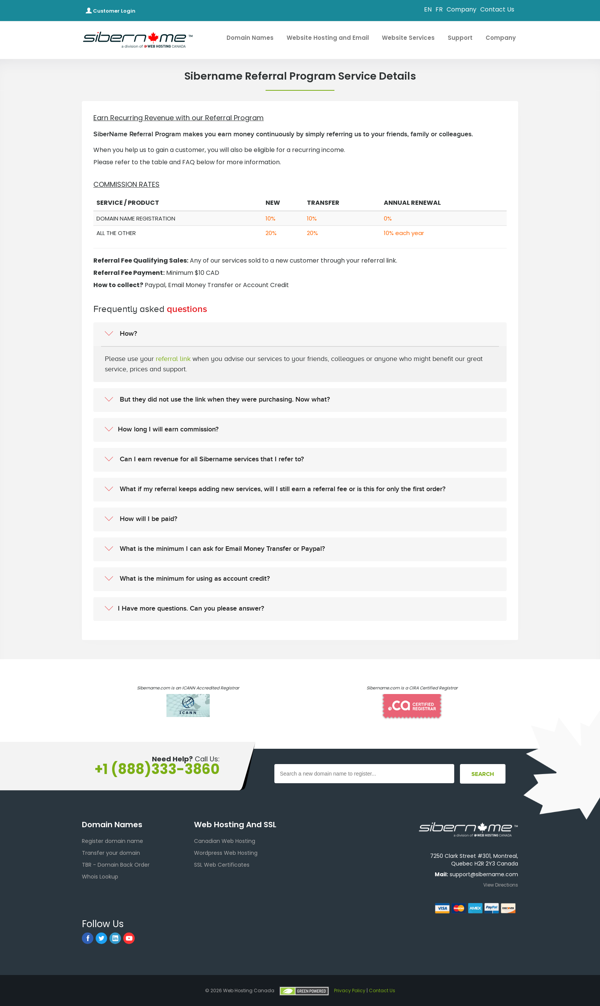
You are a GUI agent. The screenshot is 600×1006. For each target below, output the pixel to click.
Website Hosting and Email (331, 38)
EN (428, 9)
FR (439, 9)
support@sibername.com (484, 874)
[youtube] (129, 938)
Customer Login (110, 11)
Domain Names (254, 38)
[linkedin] (115, 938)
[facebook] (87, 938)
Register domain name (112, 841)
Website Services (412, 38)
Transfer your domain (111, 853)
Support (464, 38)
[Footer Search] (482, 774)
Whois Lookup (100, 876)
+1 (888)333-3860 (157, 769)
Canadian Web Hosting (224, 841)
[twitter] (101, 938)
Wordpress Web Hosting (226, 853)
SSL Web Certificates (221, 865)
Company (461, 9)
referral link (173, 359)
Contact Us (497, 9)
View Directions (500, 885)
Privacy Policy (349, 990)
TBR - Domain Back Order (116, 865)
